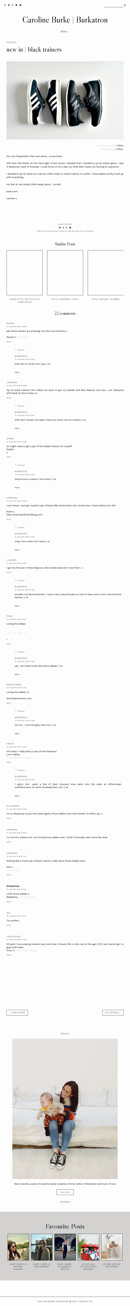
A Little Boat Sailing (25, 950)
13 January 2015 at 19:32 (25, 537)
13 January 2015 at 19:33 (25, 661)
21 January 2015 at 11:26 (16, 939)
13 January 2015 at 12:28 (16, 501)
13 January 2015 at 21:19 (16, 856)
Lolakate (11, 560)
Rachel (10, 323)
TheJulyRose (13, 936)
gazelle (63, 231)
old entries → (113, 1012)
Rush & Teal (12, 870)
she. (8, 913)
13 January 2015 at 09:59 (16, 385)
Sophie (10, 438)
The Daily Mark (26, 897)
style (82, 231)
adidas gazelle (107, 149)
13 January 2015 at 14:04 (16, 688)
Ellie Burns (12, 806)
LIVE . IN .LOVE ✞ (16, 633)
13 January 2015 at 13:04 (16, 563)
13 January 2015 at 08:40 (16, 326)
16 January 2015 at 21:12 (16, 916)
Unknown (11, 382)
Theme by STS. (85, 1301)
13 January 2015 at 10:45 (16, 442)
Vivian (9, 616)
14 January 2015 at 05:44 (16, 889)
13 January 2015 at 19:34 (25, 780)
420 (44, 231)
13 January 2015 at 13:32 (16, 619)
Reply (8, 342)
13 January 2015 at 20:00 (16, 809)
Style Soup (23, 337)
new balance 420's (105, 145)
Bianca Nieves (13, 684)
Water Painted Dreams (18, 757)
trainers (89, 231)
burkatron (21, 356)
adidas (50, 231)
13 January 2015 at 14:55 (16, 747)
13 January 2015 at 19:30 (25, 359)
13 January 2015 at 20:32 (16, 833)
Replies (21, 350)
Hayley (10, 744)
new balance (73, 231)
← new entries (17, 1012)
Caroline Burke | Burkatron (65, 19)
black (55, 231)
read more (65, 1192)
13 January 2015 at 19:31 (24, 415)
